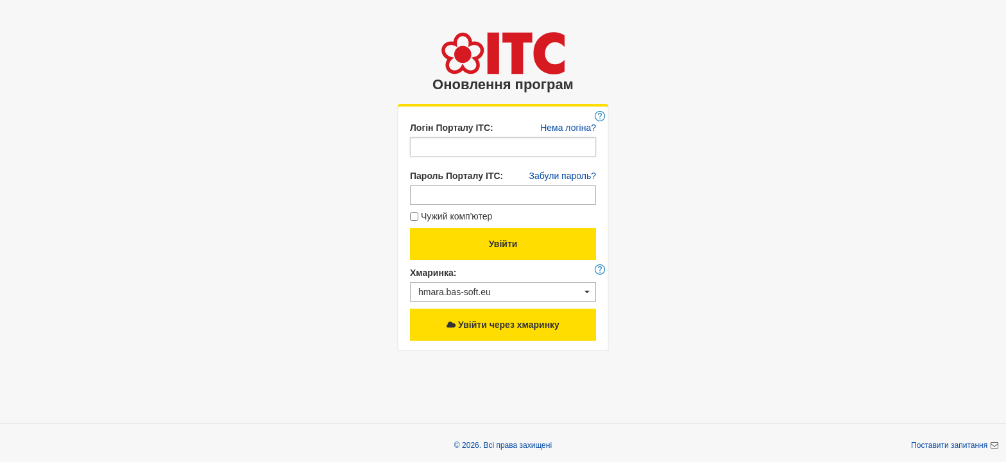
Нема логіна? (568, 128)
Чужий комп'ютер (451, 216)
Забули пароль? (562, 176)
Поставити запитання (950, 445)
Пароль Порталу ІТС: (456, 176)
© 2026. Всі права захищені (503, 445)
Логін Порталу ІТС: (451, 128)
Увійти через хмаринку (503, 325)
